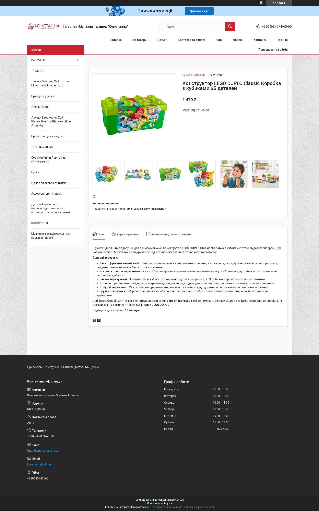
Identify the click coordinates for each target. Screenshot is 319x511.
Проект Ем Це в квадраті (47, 136)
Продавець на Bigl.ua (159, 503)
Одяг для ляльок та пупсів (49, 183)
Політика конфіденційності (198, 507)
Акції (219, 39)
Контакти (260, 39)
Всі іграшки (38, 60)
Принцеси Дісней (43, 96)
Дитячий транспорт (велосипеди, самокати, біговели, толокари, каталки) (50, 208)
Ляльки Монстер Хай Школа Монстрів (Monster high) (50, 83)
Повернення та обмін (273, 49)
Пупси (35, 172)
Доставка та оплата (191, 39)
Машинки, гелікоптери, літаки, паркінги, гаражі (51, 235)
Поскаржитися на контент (166, 507)
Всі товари (139, 39)
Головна (116, 39)
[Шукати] (230, 26)
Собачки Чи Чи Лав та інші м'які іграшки (48, 159)
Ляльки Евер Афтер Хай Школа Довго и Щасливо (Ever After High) (51, 121)
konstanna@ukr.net (39, 464)
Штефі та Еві (39, 222)
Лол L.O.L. (38, 70)
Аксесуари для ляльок (46, 193)
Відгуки (162, 39)
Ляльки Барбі (40, 106)
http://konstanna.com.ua (43, 450)
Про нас (282, 39)
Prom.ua (179, 499)
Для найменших (42, 146)
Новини (238, 39)
